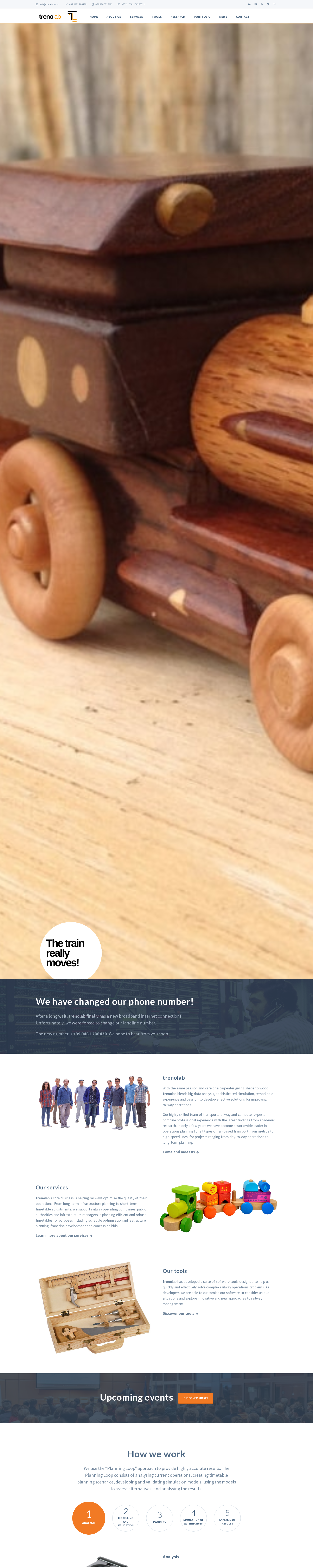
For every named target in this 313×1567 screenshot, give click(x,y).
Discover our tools (178, 1313)
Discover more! (196, 1398)
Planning (159, 1516)
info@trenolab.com (48, 4)
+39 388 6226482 (102, 4)
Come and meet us (179, 1151)
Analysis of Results (227, 1516)
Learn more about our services (62, 1235)
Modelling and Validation (125, 1516)
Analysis (88, 1516)
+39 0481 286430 (75, 4)
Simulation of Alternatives (193, 1516)
